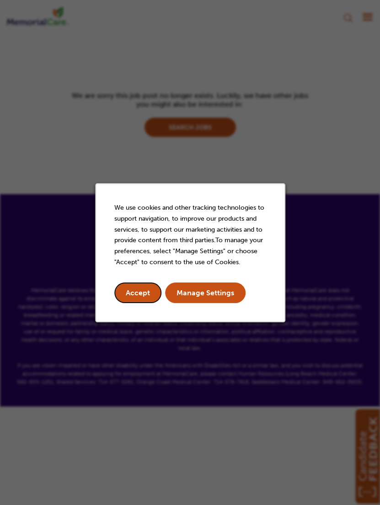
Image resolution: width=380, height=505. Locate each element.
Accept (138, 292)
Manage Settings (205, 292)
